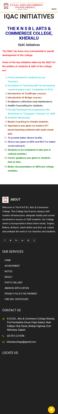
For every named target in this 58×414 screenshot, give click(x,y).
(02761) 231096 (15, 335)
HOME (8, 260)
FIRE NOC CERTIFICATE (16, 299)
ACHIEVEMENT (12, 265)
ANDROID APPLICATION (17, 288)
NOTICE (9, 271)
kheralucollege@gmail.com (21, 341)
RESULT (8, 277)
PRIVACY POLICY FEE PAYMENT (21, 293)
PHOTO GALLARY (14, 282)
